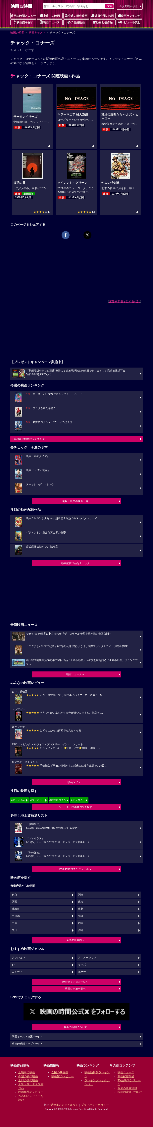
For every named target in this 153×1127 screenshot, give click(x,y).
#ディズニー (78, 800)
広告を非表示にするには (124, 301)
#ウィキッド (37, 800)
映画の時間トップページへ (27, 1043)
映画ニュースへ (75, 674)
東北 (80, 909)
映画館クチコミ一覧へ (75, 981)
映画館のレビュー (62, 1076)
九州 (14, 930)
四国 (80, 923)
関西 (14, 901)
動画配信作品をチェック (75, 563)
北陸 (80, 916)
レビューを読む (129, 22)
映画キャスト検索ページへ (27, 1036)
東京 (14, 894)
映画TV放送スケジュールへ (75, 869)
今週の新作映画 (76, 15)
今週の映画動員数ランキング (28, 438)
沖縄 (80, 930)
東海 (80, 901)
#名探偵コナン (57, 800)
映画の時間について (75, 1027)
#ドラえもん (18, 800)
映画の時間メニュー (23, 15)
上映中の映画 (50, 15)
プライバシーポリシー (95, 1104)
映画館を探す (23, 22)
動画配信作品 (103, 22)
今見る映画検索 (129, 6)
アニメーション (87, 957)
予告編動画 (76, 22)
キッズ (82, 964)
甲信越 (16, 916)
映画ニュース (50, 22)
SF (13, 964)
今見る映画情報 (127, 1088)
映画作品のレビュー (30, 1091)
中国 (14, 923)
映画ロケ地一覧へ (75, 988)
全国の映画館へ (75, 940)
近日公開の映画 (102, 15)
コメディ (17, 971)
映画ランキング (129, 15)
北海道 (16, 909)
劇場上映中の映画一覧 (75, 501)
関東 (80, 894)
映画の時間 (17, 32)
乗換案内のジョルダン (64, 1104)
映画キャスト (37, 32)
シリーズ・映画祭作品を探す (75, 807)
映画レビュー (75, 782)
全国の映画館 (59, 1072)
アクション (18, 957)
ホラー (82, 971)
